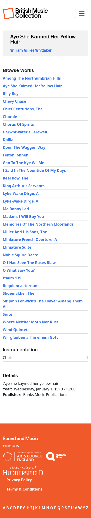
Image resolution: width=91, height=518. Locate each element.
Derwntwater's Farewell (25, 132)
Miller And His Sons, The (25, 231)
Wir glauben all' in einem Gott (30, 337)
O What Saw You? (19, 270)
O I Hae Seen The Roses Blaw (29, 262)
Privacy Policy (19, 479)
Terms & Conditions (25, 489)
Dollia (8, 139)
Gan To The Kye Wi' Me (23, 162)
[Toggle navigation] (81, 13)
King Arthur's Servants (23, 185)
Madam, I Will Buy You (23, 216)
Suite (7, 314)
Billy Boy (11, 93)
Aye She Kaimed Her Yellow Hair (32, 85)
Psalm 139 (12, 278)
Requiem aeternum (21, 285)
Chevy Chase (14, 101)
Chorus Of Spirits (18, 124)
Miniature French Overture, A (30, 239)
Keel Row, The (15, 178)
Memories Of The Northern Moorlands (38, 224)
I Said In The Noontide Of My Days (34, 170)
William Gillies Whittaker (30, 50)
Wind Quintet (15, 329)
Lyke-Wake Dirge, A (21, 193)
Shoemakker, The (18, 293)
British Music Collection (31, 13)
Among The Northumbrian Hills (32, 78)
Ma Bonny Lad (16, 208)
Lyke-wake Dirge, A (20, 201)
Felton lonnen (15, 155)
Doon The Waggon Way (24, 147)
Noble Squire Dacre (20, 254)
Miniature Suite (17, 247)
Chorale (10, 116)
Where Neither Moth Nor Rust (30, 322)
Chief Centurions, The (23, 109)
